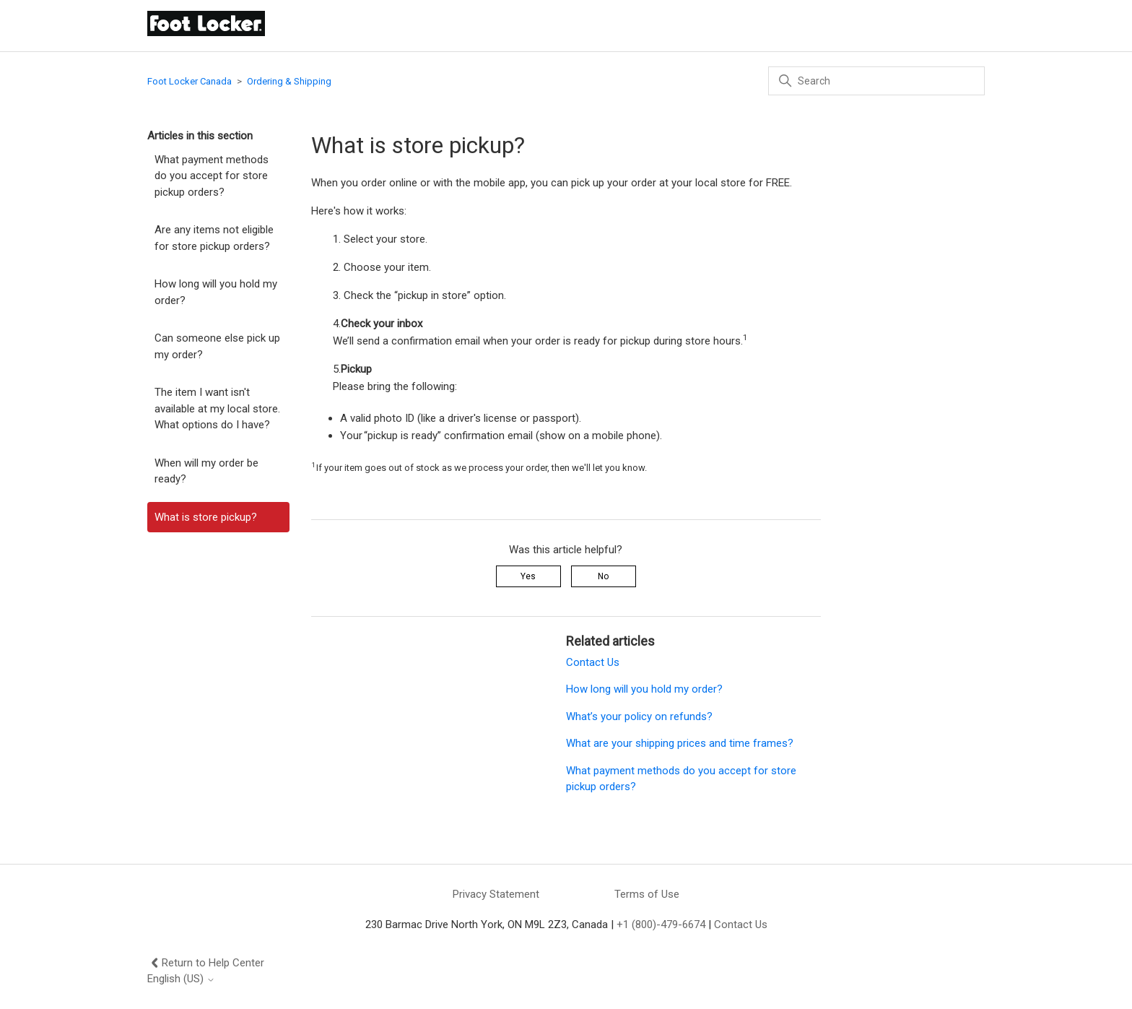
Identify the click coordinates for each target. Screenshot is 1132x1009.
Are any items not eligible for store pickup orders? (214, 238)
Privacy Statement (496, 894)
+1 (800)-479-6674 (661, 924)
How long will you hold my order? (215, 292)
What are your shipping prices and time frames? (679, 743)
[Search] (876, 80)
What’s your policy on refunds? (639, 716)
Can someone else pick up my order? (217, 346)
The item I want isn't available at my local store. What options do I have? (217, 408)
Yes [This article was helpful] (528, 576)
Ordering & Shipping (289, 81)
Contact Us (592, 662)
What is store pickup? (205, 517)
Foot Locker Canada (189, 81)
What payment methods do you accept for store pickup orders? (211, 176)
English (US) (181, 979)
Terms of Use (646, 894)
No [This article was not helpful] (603, 576)
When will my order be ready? (206, 471)
